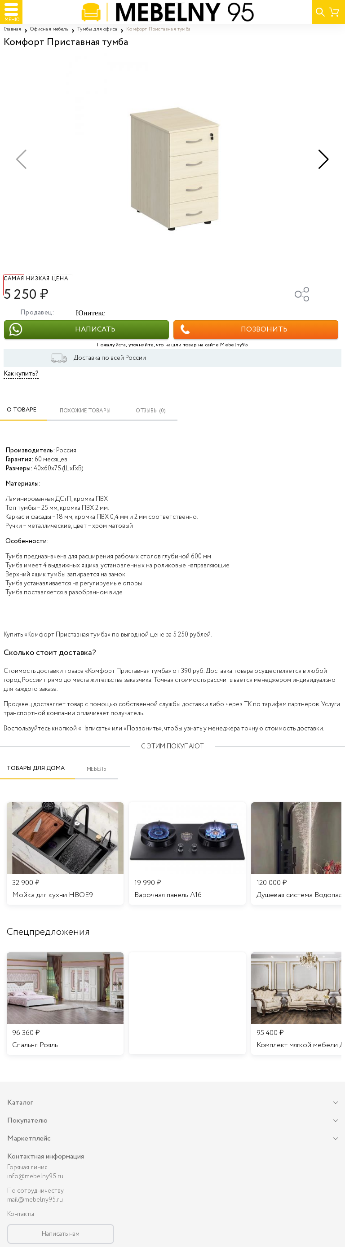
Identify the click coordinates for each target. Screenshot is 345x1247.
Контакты (20, 1214)
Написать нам (61, 1233)
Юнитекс (90, 313)
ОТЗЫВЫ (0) (151, 411)
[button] (324, 159)
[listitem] (65, 1003)
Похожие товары (85, 411)
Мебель (97, 770)
